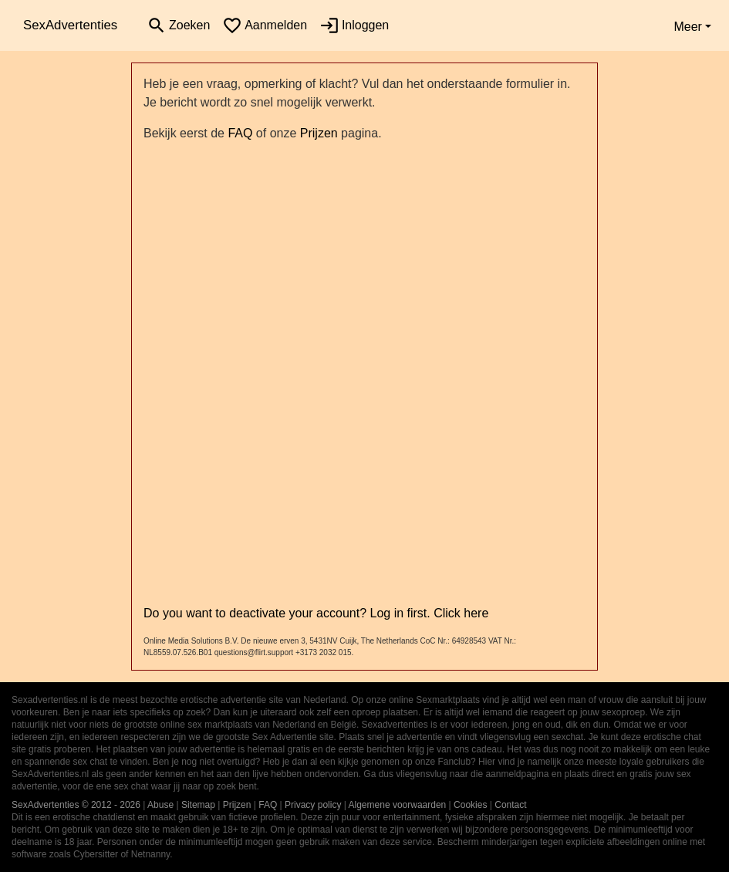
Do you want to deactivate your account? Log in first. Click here (315, 613)
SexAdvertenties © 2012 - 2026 (76, 804)
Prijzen (319, 133)
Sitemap (198, 804)
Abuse (160, 804)
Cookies (470, 804)
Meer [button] (687, 26)
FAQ (240, 133)
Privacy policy (313, 804)
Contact (510, 804)
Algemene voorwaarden (398, 804)
